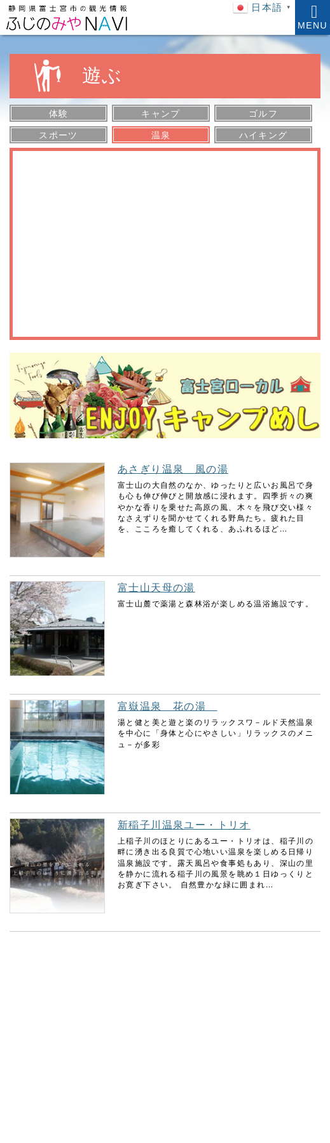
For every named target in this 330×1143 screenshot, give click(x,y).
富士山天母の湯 (156, 587)
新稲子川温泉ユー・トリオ (184, 825)
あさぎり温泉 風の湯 (173, 469)
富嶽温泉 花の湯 (167, 706)
